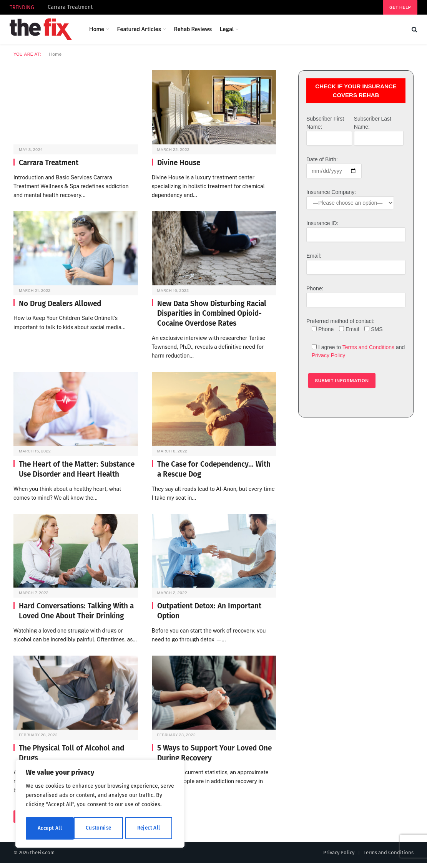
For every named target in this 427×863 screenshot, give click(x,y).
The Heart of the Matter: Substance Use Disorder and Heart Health (77, 469)
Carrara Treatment (70, 7)
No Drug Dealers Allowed (60, 303)
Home (96, 29)
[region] (99, 805)
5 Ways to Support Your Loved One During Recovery (214, 753)
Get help (400, 7)
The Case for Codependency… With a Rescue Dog (214, 469)
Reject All (100, 828)
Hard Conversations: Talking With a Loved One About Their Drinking (76, 610)
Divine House (178, 162)
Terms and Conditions (368, 347)
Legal (227, 29)
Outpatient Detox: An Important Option (209, 610)
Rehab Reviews (193, 29)
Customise (50, 828)
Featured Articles (139, 29)
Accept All (150, 828)
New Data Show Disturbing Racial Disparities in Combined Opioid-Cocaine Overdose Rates (211, 313)
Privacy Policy (328, 355)
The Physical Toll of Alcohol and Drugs (71, 753)
